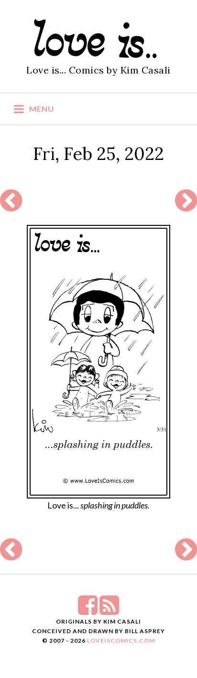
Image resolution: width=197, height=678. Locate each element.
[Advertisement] (97, 201)
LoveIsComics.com (121, 640)
